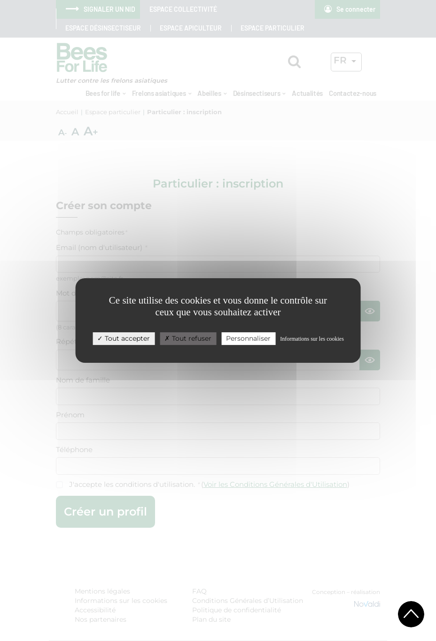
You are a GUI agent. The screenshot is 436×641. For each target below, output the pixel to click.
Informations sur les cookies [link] (312, 339)
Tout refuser (187, 338)
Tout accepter (123, 338)
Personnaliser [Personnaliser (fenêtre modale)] (248, 338)
